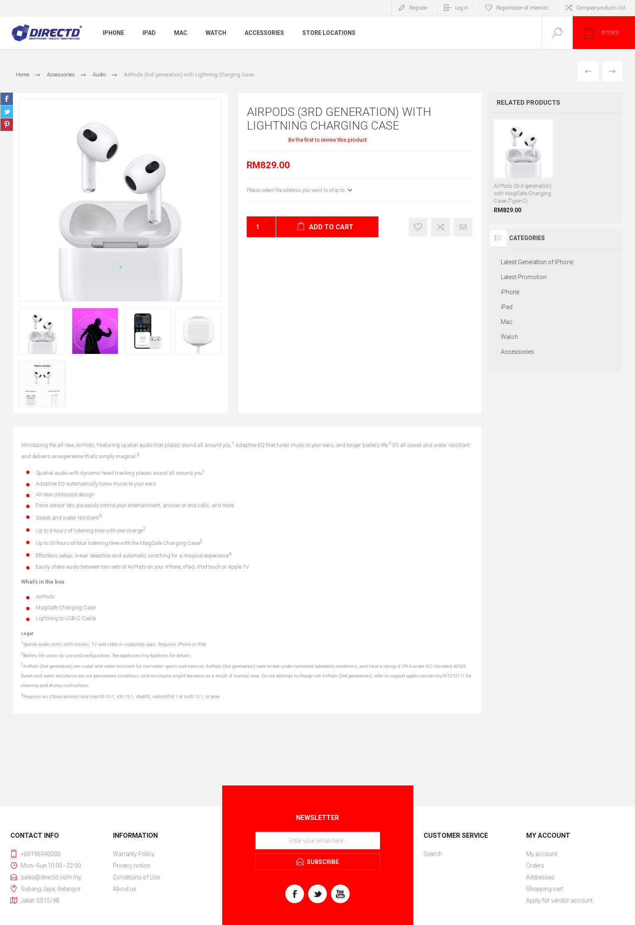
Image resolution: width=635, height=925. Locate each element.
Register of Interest (418, 227)
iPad (149, 32)
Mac (180, 32)
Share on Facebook (6, 99)
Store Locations (329, 32)
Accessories (264, 32)
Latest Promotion (524, 277)
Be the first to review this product (327, 140)
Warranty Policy (133, 854)
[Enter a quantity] (255, 226)
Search (433, 854)
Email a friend (463, 227)
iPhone (113, 32)
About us (125, 889)
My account (541, 854)
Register (418, 8)
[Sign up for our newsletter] (317, 840)
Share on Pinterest (6, 124)
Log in (461, 8)
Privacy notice (131, 865)
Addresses (540, 877)
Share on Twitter (6, 112)
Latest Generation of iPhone (537, 262)
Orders (535, 865)
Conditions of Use (136, 877)
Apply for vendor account (559, 900)
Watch (216, 32)
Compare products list (600, 8)
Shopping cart (544, 889)
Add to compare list (440, 227)
